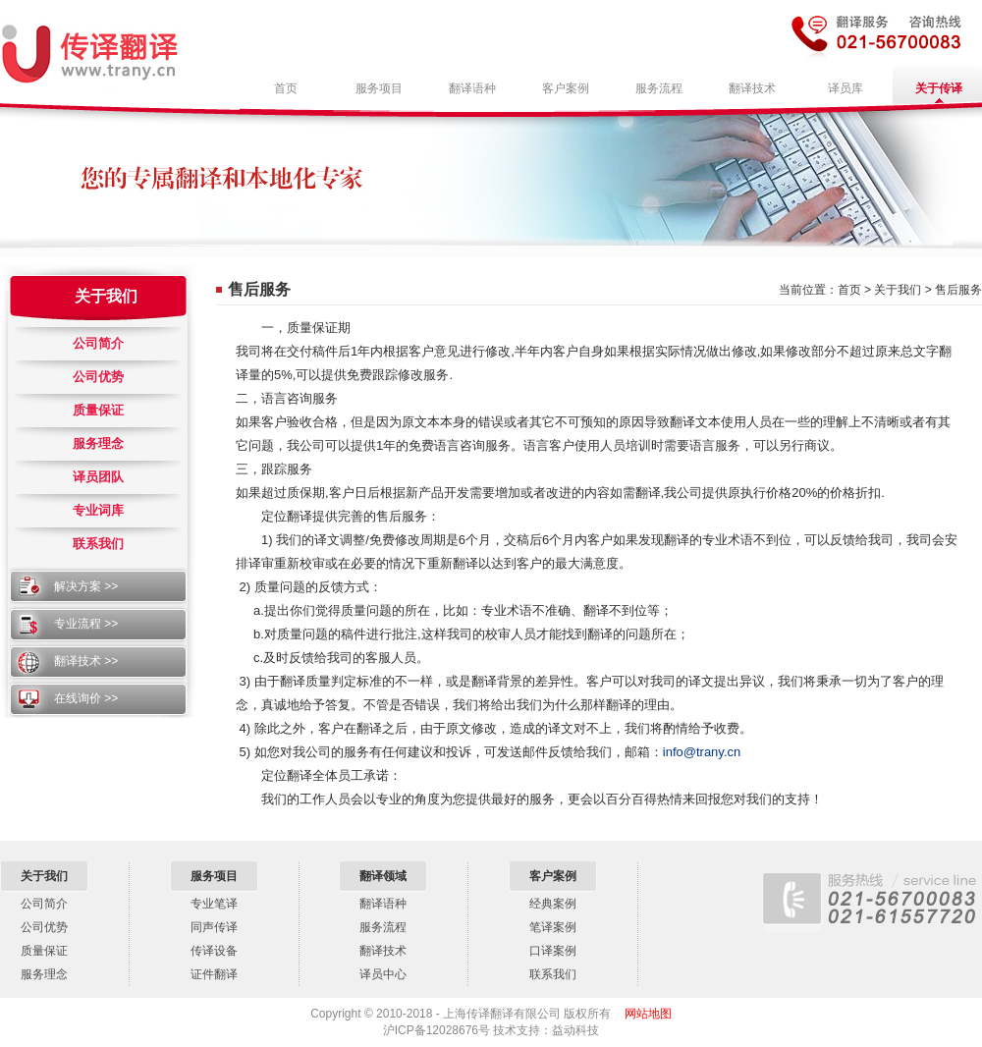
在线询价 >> (86, 698)
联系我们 (98, 543)
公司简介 (98, 343)
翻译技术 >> (86, 661)
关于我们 (106, 296)
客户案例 (552, 876)
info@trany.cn (701, 751)
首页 (849, 290)
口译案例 (552, 951)
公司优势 (98, 376)
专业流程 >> (86, 624)
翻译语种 (383, 903)
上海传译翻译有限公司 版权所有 (527, 1013)
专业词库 (98, 510)
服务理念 (98, 443)
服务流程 (383, 927)
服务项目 (214, 876)
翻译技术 (383, 951)
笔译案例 (552, 927)
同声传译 (214, 927)
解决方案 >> (86, 586)
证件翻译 (214, 974)
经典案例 (552, 903)
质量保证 (98, 410)
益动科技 (575, 1030)
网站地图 (648, 1013)
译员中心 (383, 974)
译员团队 (98, 476)
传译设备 (214, 951)
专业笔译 (214, 903)
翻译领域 (383, 876)
